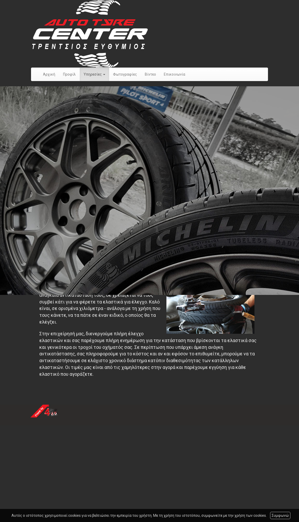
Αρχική (49, 74)
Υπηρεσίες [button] (94, 74)
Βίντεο (150, 74)
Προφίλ (69, 74)
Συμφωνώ (280, 515)
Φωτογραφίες (125, 74)
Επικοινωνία (174, 74)
